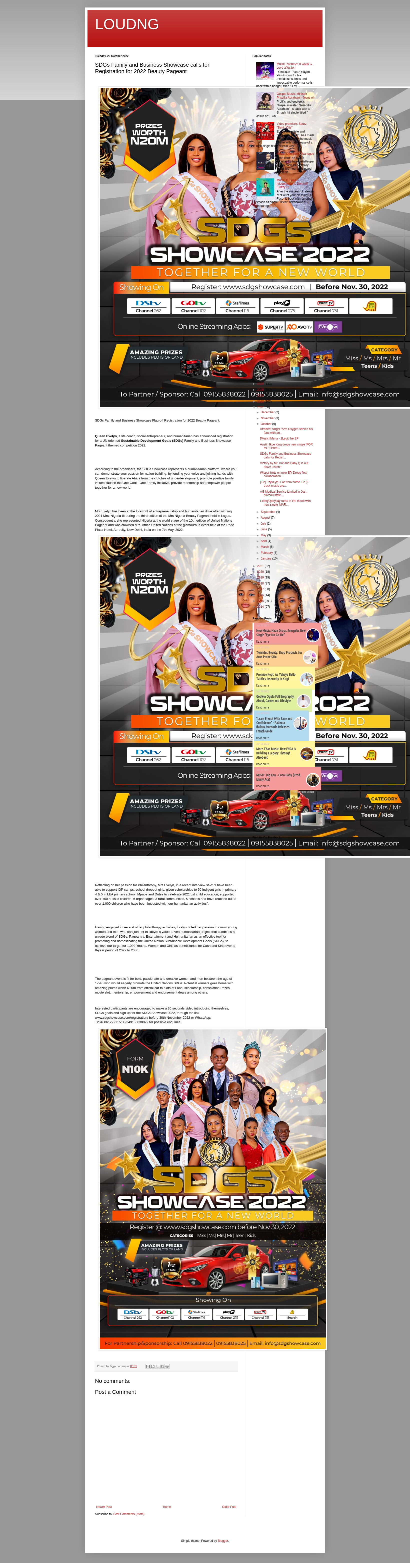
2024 (261, 395)
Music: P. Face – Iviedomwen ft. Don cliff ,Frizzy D (292, 183)
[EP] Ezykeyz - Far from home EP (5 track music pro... (284, 483)
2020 (261, 571)
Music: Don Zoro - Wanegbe (295, 153)
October (266, 424)
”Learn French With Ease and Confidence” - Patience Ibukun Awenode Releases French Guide (274, 725)
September (268, 512)
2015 (261, 601)
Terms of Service (267, 815)
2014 (261, 606)
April (264, 541)
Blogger (223, 1541)
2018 (261, 583)
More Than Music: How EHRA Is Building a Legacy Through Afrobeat (276, 753)
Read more (262, 641)
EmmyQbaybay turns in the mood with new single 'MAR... (285, 502)
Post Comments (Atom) (128, 1514)
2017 (261, 589)
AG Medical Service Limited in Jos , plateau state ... (283, 493)
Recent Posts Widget (303, 792)
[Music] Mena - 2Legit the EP (279, 438)
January (266, 558)
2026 (261, 384)
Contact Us (263, 821)
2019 (261, 577)
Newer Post (104, 1507)
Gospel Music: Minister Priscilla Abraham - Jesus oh (295, 95)
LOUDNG (127, 24)
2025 (261, 390)
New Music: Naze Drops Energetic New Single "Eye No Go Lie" (281, 633)
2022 (261, 407)
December (268, 412)
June (264, 529)
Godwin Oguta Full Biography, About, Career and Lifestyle (275, 699)
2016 (261, 595)
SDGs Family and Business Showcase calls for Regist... (285, 455)
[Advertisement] (267, 292)
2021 (261, 566)
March (265, 547)
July (264, 523)
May (264, 535)
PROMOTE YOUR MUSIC (273, 826)
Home (167, 1507)
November (268, 418)
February (267, 553)
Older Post (229, 1507)
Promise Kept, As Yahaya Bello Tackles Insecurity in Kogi (276, 677)
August (266, 517)
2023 (261, 401)
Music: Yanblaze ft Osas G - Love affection (295, 65)
